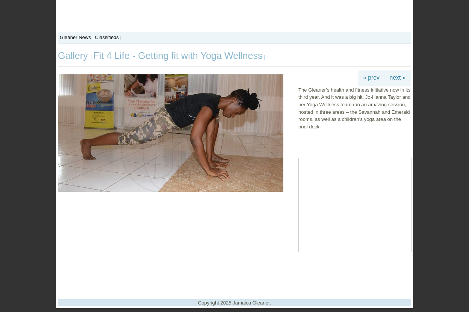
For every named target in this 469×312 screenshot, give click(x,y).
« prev (371, 77)
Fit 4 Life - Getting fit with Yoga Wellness (177, 55)
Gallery (74, 55)
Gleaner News (75, 37)
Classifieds (107, 37)
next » (398, 77)
